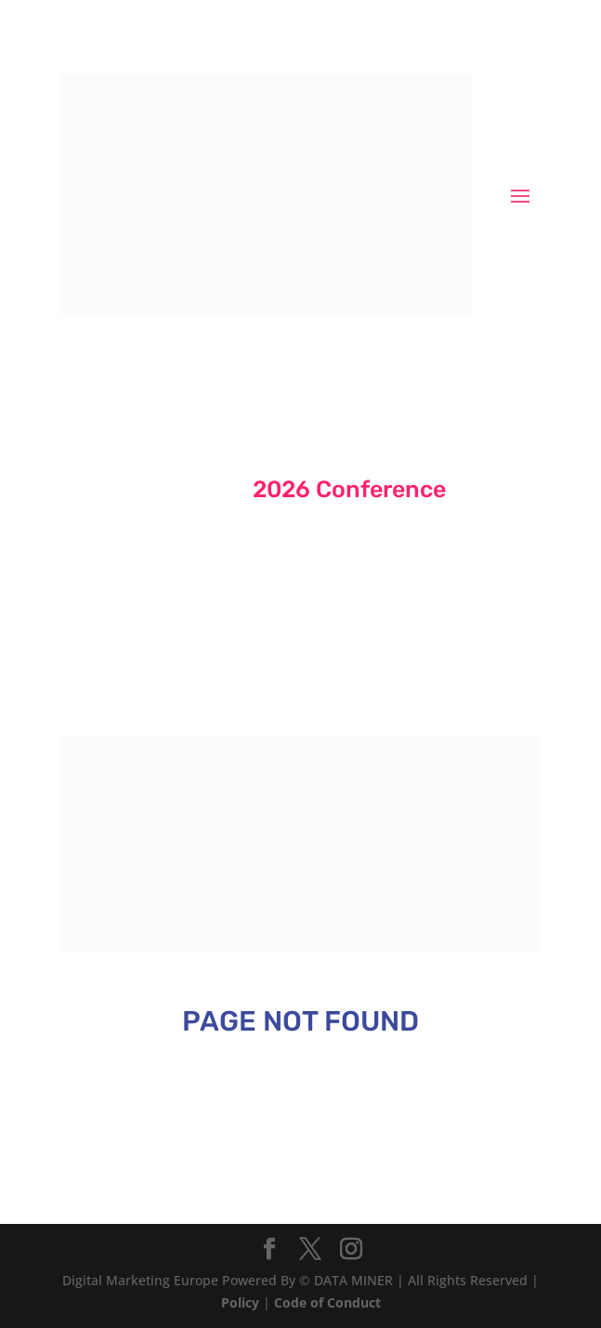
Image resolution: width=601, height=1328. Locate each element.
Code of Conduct (327, 1302)
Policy (240, 1302)
